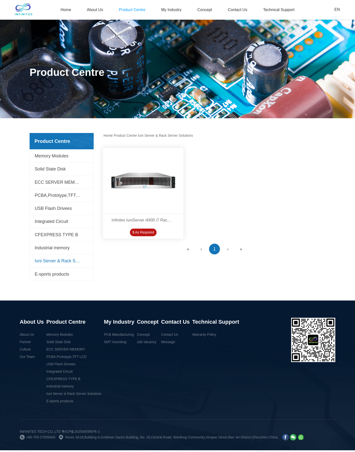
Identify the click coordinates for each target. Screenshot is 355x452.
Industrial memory (52, 249)
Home (66, 10)
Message (168, 344)
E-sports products (52, 275)
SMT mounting (115, 344)
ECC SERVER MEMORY (60, 182)
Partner (25, 344)
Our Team (27, 358)
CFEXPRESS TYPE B (57, 236)
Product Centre (132, 10)
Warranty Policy (204, 336)
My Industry (171, 10)
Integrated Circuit (52, 222)
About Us (95, 10)
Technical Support (278, 10)
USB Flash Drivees (53, 209)
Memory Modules (52, 156)
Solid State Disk (50, 169)
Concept (204, 10)
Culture (25, 351)
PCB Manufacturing (119, 336)
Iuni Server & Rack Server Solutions (64, 262)
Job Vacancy (146, 344)
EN (337, 10)
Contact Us (237, 10)
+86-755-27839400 (40, 439)
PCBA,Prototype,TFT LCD (61, 196)
